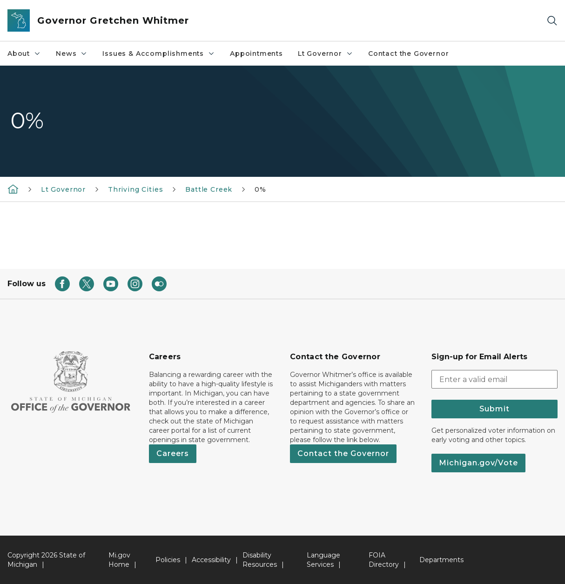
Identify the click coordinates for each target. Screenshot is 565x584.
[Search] (552, 21)
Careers (172, 453)
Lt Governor (325, 53)
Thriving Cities (135, 189)
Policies (167, 560)
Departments (441, 560)
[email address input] (494, 379)
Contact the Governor (408, 53)
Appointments (256, 53)
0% (260, 189)
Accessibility (211, 560)
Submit (494, 408)
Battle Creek (208, 189)
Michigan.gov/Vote (478, 462)
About (24, 53)
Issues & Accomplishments (158, 53)
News (71, 53)
